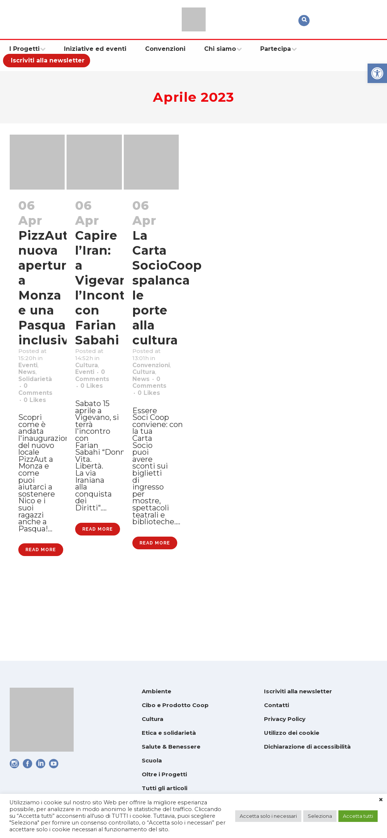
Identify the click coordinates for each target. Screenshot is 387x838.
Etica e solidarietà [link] (169, 733)
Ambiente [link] (156, 691)
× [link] (380, 800)
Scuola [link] (152, 760)
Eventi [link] (30, 372)
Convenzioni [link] (156, 372)
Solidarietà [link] (39, 391)
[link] (377, 73)
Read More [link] (40, 619)
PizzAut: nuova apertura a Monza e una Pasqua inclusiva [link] (48, 288)
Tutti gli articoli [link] (164, 788)
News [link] (29, 382)
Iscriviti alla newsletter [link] (298, 691)
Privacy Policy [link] (284, 719)
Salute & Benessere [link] (171, 746)
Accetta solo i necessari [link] (268, 816)
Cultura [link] (89, 372)
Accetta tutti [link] (358, 816)
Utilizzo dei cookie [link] (291, 733)
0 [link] (38, 421)
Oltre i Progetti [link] (164, 774)
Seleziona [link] (320, 816)
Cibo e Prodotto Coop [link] (175, 705)
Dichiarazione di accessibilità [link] (307, 746)
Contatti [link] (276, 705)
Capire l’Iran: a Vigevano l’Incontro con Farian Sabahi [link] (107, 288)
